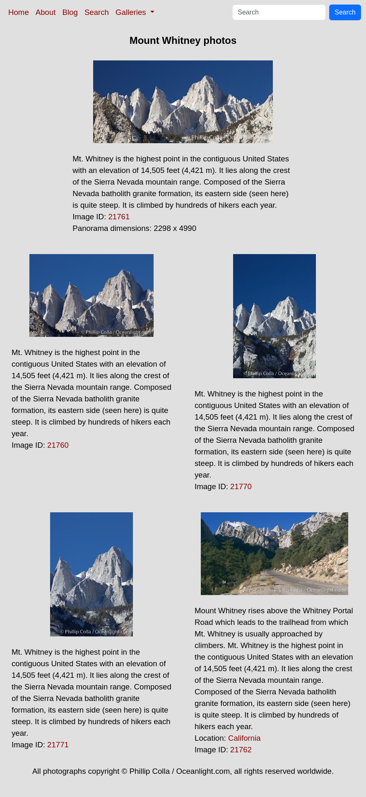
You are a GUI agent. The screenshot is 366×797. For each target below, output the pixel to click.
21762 (241, 749)
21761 (119, 216)
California (244, 738)
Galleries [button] (132, 12)
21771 (58, 744)
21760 (58, 445)
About (46, 12)
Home (18, 12)
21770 (241, 486)
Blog (70, 12)
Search (96, 12)
